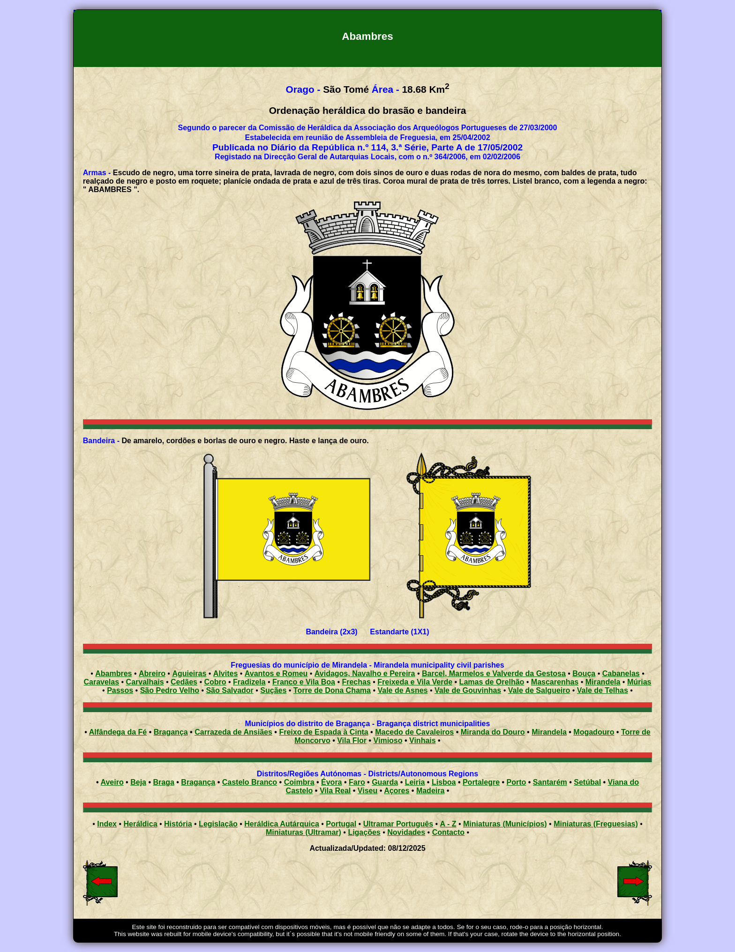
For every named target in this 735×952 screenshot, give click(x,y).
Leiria (415, 782)
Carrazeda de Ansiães (233, 732)
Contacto (448, 832)
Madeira (430, 791)
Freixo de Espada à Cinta (323, 732)
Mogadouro (593, 732)
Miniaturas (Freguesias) (596, 824)
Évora (331, 782)
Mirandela (549, 732)
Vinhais (422, 740)
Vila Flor (352, 740)
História (178, 824)
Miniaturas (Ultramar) (303, 832)
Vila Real (335, 791)
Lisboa (444, 782)
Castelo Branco (249, 782)
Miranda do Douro (493, 732)
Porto (516, 782)
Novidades (406, 832)
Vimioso (388, 740)
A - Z (448, 824)
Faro (357, 782)
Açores (396, 791)
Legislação (218, 824)
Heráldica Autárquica (281, 824)
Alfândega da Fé (118, 732)
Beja (138, 782)
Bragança (171, 732)
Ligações (364, 832)
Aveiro (111, 782)
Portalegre (481, 782)
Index (107, 824)
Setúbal (587, 782)
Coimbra (299, 782)
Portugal (341, 824)
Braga (163, 782)
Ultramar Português (398, 824)
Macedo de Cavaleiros (414, 732)
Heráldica (140, 824)
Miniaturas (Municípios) (505, 824)
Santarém (550, 782)
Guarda (385, 782)
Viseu (367, 791)
